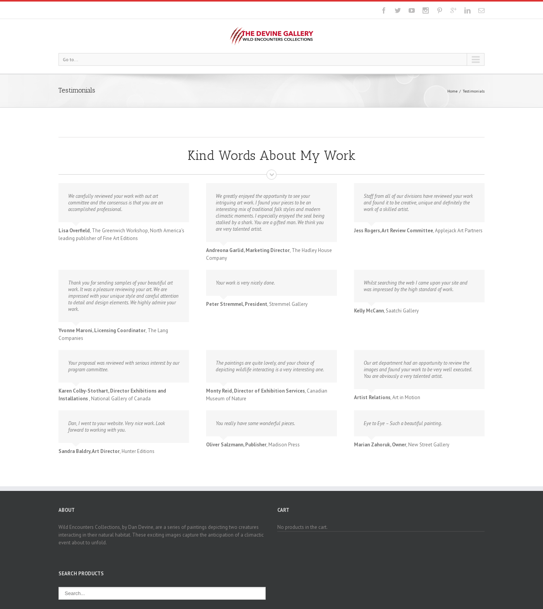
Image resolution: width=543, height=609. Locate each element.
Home (452, 91)
